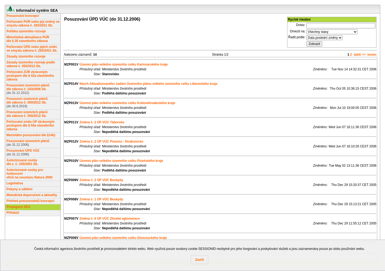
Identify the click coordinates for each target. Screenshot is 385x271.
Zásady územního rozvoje (25, 56)
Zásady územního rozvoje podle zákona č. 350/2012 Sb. (30, 64)
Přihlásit (12, 213)
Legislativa (14, 183)
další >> (360, 54)
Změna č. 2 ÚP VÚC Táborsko (101, 122)
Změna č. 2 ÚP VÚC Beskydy (101, 180)
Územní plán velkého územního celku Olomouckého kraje (123, 238)
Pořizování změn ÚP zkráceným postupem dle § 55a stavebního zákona (30, 125)
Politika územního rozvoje (26, 31)
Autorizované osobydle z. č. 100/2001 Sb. (22, 162)
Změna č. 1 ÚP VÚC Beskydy (101, 199)
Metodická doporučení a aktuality (31, 195)
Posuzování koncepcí (22, 16)
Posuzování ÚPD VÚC (23, 150)
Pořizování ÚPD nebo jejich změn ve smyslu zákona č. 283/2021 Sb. (31, 48)
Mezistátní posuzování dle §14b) (30, 135)
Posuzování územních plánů (27, 141)
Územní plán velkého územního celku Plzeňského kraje (121, 161)
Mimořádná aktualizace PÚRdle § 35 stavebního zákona (27, 39)
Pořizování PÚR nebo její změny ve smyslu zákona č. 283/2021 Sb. (33, 23)
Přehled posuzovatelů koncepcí (30, 201)
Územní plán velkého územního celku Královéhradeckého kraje (127, 103)
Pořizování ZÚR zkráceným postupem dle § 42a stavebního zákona (30, 75)
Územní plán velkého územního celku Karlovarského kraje (123, 64)
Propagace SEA (18, 207)
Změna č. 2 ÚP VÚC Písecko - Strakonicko (111, 141)
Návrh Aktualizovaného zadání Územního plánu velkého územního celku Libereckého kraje (148, 84)
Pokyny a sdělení (19, 189)
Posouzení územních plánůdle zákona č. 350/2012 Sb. (27, 100)
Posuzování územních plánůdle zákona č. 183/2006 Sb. (27, 87)
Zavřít (199, 260)
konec (372, 54)
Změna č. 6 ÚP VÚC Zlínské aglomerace (109, 218)
